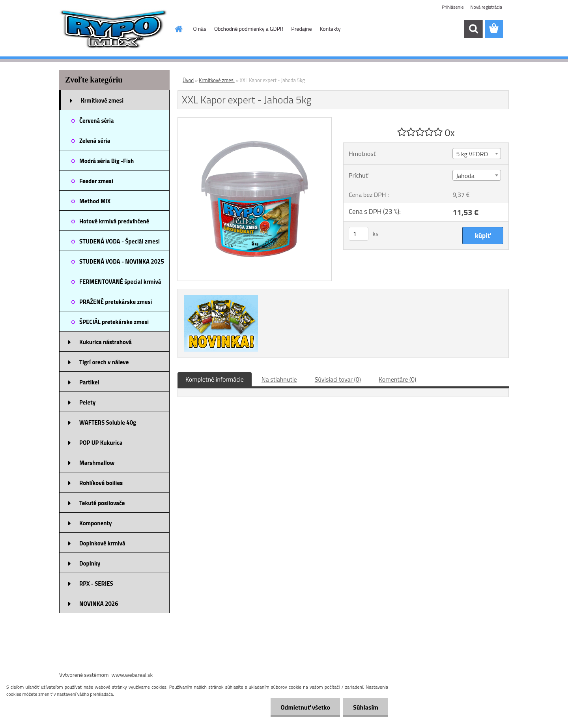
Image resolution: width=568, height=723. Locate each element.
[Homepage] (178, 29)
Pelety (87, 402)
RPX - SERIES (96, 583)
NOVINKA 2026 (98, 603)
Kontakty (330, 28)
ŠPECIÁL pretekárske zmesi (114, 321)
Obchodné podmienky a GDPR (248, 28)
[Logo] (113, 29)
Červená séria (96, 120)
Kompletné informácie (214, 379)
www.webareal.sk (132, 675)
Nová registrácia (486, 7)
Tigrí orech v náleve (104, 362)
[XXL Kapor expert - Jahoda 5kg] (254, 120)
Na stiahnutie (279, 379)
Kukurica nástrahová (105, 342)
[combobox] (476, 153)
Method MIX (94, 201)
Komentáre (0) (397, 379)
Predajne (301, 28)
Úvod (188, 80)
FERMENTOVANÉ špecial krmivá (120, 281)
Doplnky (89, 563)
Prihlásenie (452, 7)
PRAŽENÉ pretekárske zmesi (115, 301)
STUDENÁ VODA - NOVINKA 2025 (121, 261)
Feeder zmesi (96, 180)
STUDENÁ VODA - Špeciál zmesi (119, 241)
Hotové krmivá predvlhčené (114, 221)
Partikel (89, 382)
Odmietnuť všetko (305, 707)
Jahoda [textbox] (465, 175)
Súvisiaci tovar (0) (338, 379)
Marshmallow (96, 462)
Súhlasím (365, 707)
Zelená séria (94, 140)
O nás (199, 28)
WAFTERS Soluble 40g (107, 422)
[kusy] (358, 234)
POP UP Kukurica (100, 442)
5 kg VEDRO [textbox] (472, 154)
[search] (473, 29)
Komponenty (95, 523)
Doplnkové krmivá (102, 543)
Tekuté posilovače (102, 503)
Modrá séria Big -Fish (106, 160)
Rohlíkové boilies (101, 482)
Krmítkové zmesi (102, 100)
